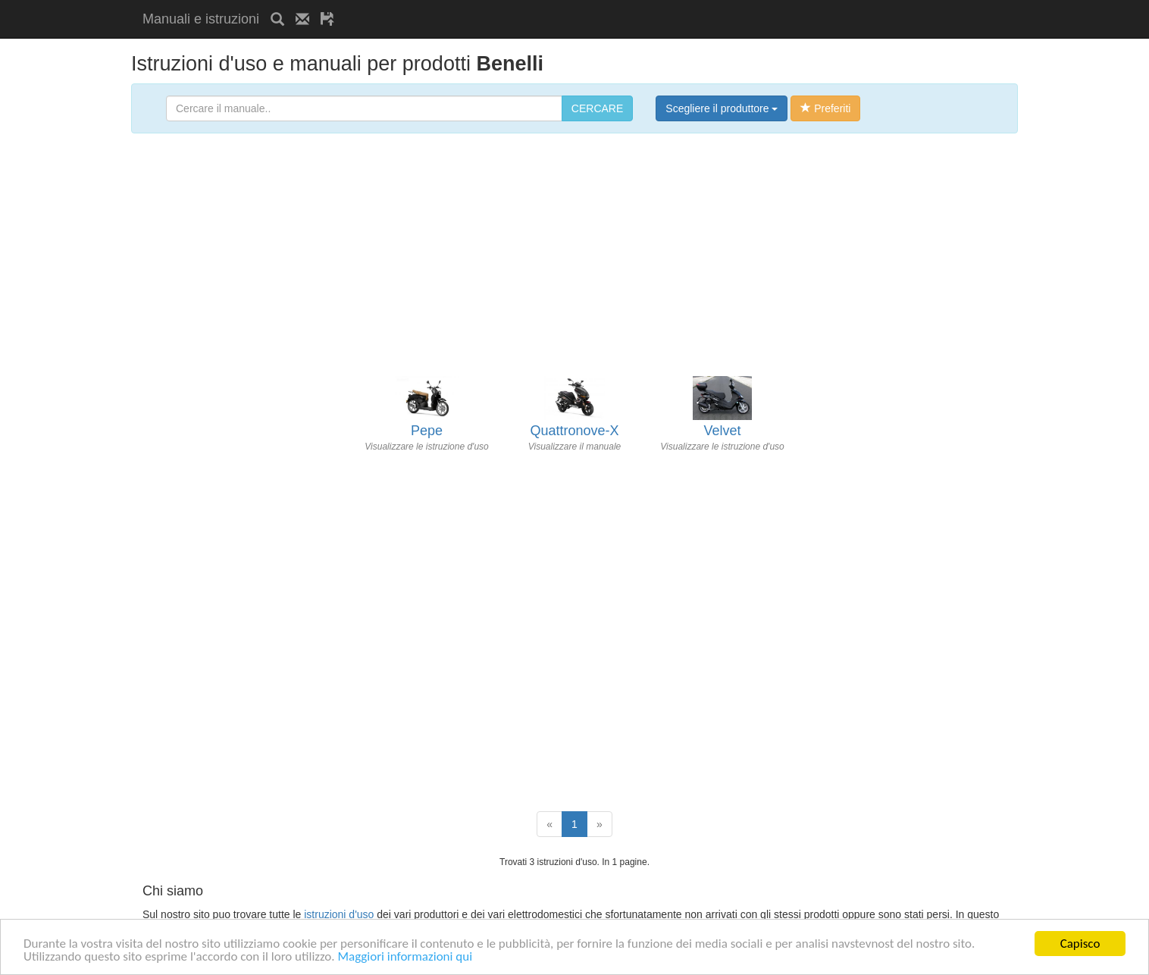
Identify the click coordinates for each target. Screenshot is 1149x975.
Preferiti (825, 108)
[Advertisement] (523, 5)
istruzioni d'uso (339, 914)
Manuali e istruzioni (200, 19)
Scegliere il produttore (721, 108)
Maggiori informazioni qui (404, 957)
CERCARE (597, 108)
